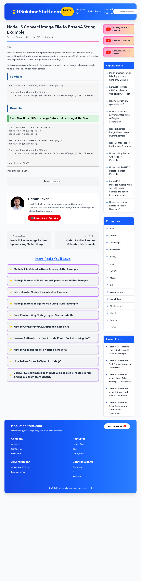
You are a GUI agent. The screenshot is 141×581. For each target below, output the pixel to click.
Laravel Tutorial (109, 11)
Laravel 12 (68, 11)
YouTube (77, 476)
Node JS (56, 181)
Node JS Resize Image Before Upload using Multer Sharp (56, 118)
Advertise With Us (21, 467)
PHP (91, 11)
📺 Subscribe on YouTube (44, 217)
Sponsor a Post (19, 471)
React (98, 11)
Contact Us (17, 448)
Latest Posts (79, 444)
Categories (78, 453)
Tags (75, 448)
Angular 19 (81, 11)
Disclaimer (17, 453)
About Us (16, 444)
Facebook (78, 467)
